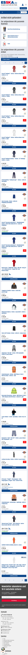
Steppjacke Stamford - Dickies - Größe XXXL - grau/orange (11, 291)
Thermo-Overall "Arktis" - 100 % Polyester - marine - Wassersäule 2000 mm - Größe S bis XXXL (13, 524)
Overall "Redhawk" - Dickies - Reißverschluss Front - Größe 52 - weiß (13, 138)
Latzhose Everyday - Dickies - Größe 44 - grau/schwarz (13, 459)
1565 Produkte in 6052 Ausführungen (9, 57)
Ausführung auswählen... (14, 279)
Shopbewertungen (7, 645)
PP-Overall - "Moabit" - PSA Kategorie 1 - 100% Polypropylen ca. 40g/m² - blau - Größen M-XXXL (12, 480)
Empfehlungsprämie (7, 641)
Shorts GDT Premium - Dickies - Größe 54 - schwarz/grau (14, 333)
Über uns (5, 653)
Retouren (5, 647)
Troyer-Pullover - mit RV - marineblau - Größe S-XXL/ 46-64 (14, 417)
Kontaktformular (5, 632)
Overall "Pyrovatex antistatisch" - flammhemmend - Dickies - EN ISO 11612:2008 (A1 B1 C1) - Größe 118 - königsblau (13, 246)
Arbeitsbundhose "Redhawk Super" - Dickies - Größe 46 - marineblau (14, 180)
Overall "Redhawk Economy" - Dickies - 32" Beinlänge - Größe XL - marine (14, 159)
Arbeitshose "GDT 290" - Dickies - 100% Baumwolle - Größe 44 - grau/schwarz (13, 353)
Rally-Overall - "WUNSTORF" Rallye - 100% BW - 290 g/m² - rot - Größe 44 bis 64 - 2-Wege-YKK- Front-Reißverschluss (14, 269)
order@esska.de (5, 630)
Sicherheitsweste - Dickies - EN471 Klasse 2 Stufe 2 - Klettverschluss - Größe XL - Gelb (13, 375)
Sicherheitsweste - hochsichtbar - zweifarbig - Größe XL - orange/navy (14, 503)
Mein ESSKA (6, 642)
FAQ (4, 638)
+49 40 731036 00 (6, 615)
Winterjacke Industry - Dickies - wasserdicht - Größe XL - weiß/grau (14, 312)
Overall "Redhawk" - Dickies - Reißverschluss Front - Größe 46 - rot (13, 74)
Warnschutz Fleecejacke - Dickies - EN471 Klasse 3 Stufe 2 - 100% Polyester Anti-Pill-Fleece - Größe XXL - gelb (14, 396)
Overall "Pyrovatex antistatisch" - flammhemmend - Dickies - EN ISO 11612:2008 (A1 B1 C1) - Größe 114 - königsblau (13, 224)
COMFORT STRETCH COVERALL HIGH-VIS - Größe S (12, 545)
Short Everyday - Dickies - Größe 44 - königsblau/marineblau (10, 202)
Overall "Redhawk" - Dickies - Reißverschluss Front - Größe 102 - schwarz (13, 117)
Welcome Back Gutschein (8, 640)
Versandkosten (6, 644)
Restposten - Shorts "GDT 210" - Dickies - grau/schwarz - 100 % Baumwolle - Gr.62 (14, 438)
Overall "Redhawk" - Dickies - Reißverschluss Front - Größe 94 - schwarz (13, 95)
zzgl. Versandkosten (7, 81)
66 (22, 62)
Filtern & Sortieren (6, 59)
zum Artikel (14, 83)
